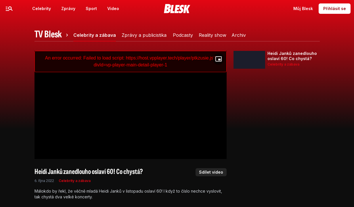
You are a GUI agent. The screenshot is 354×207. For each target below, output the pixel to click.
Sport (91, 8)
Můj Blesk (303, 8)
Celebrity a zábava (75, 181)
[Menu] (9, 8)
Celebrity (41, 8)
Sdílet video (211, 172)
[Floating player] (218, 59)
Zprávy (68, 8)
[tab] (52, 35)
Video (113, 8)
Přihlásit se (334, 8)
